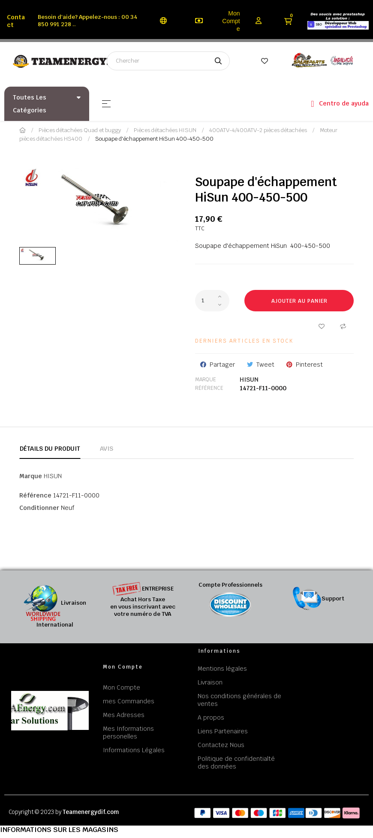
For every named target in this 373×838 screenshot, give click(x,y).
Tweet (265, 364)
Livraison (210, 682)
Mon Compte (231, 21)
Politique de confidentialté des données (236, 762)
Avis (106, 448)
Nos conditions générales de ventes (239, 700)
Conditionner (39, 508)
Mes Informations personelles (128, 732)
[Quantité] (212, 300)
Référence (209, 388)
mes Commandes (128, 701)
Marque (205, 379)
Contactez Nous (221, 745)
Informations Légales (134, 750)
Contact (16, 21)
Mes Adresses (123, 715)
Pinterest (309, 364)
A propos (211, 717)
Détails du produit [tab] (50, 448)
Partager (222, 364)
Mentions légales (222, 668)
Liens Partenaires (223, 731)
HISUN (249, 379)
